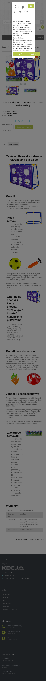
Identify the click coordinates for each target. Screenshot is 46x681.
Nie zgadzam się (20, 54)
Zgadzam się (33, 54)
